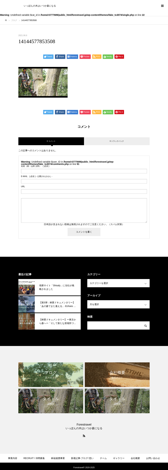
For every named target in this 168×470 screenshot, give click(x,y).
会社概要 (135, 458)
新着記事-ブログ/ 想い (82, 458)
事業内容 (12, 458)
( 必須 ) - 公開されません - (36, 176)
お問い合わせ (153, 458)
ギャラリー (119, 458)
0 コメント (51, 141)
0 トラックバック (117, 141)
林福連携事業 (58, 458)
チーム (103, 458)
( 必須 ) (35, 166)
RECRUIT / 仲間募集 (34, 458)
